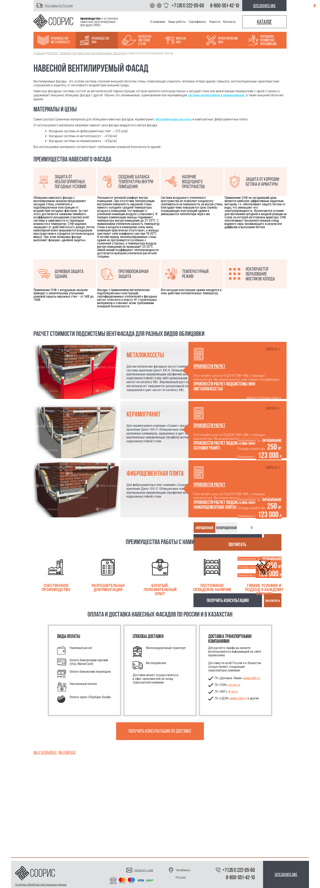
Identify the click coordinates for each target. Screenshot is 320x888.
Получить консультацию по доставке (160, 731)
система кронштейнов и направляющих (216, 95)
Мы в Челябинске (45, 752)
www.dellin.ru (251, 678)
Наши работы (177, 22)
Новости (214, 22)
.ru (233, 692)
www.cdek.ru (238, 698)
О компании (157, 22)
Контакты (229, 22)
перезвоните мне (264, 5)
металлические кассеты (174, 119)
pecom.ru (234, 685)
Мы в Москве (67, 752)
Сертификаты (197, 22)
